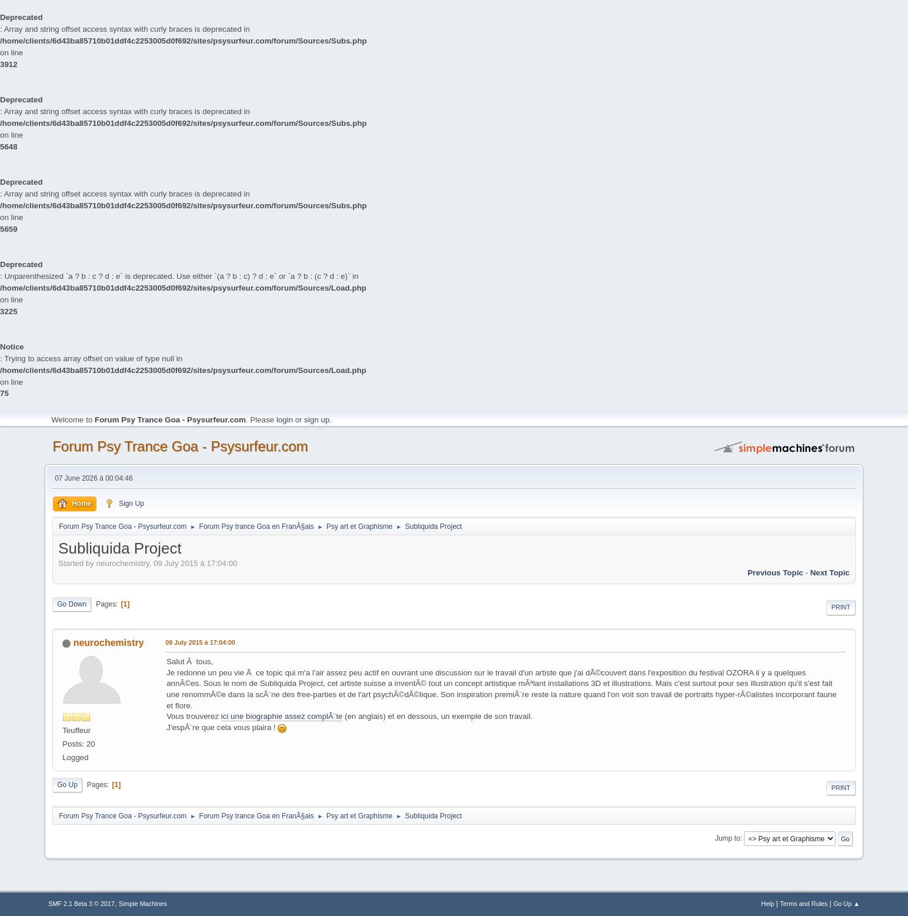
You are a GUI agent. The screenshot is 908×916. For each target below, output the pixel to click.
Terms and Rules (803, 903)
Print (841, 607)
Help (767, 903)
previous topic (775, 572)
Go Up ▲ (846, 903)
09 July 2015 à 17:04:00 (200, 642)
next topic (830, 572)
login (284, 419)
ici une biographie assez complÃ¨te (282, 716)
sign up (316, 419)
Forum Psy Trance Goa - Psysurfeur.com (180, 446)
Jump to (727, 838)
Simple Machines (143, 903)
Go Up (67, 785)
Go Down (71, 604)
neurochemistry (109, 643)
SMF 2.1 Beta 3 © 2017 (81, 903)
